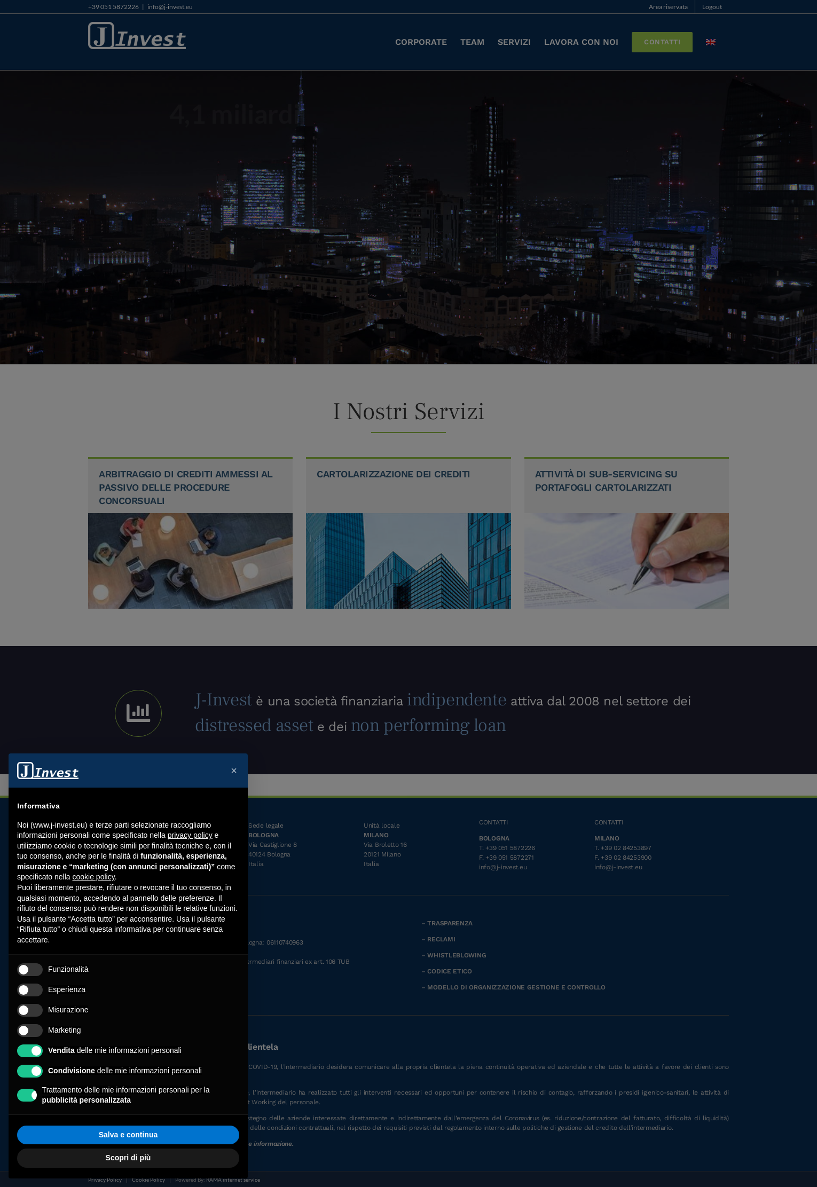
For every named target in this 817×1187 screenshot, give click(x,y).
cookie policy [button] (94, 876)
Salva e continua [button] (128, 1134)
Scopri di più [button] (128, 1157)
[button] (233, 770)
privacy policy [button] (190, 835)
